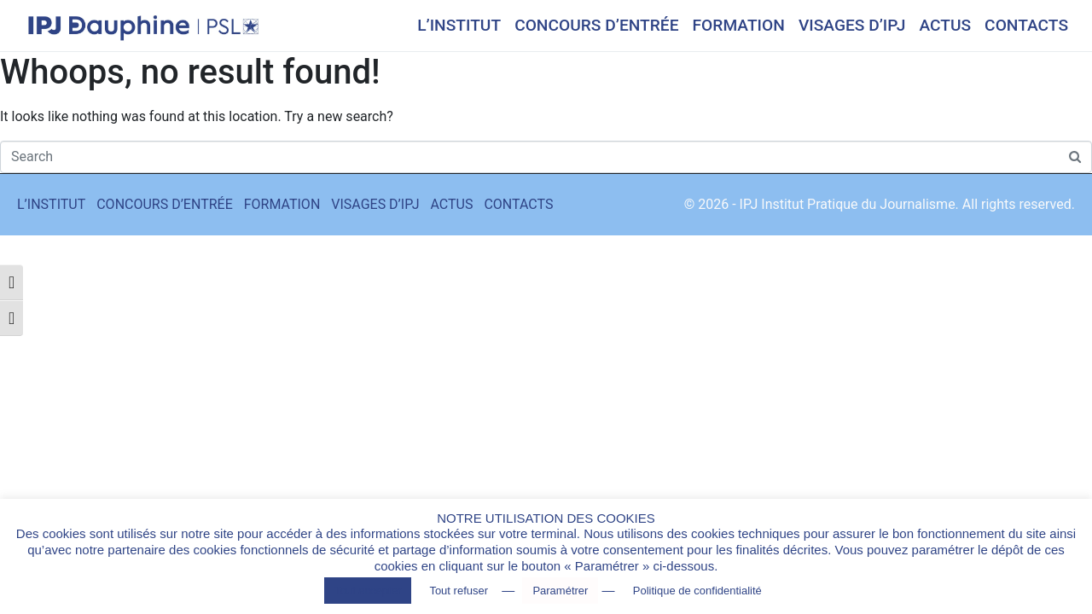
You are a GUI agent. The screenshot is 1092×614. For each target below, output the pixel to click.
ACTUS (945, 25)
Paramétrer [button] (560, 590)
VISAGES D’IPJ (852, 25)
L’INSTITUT (459, 25)
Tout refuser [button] (458, 590)
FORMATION (739, 25)
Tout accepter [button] (367, 590)
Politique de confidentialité (697, 590)
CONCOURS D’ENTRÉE (596, 25)
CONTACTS (1026, 25)
